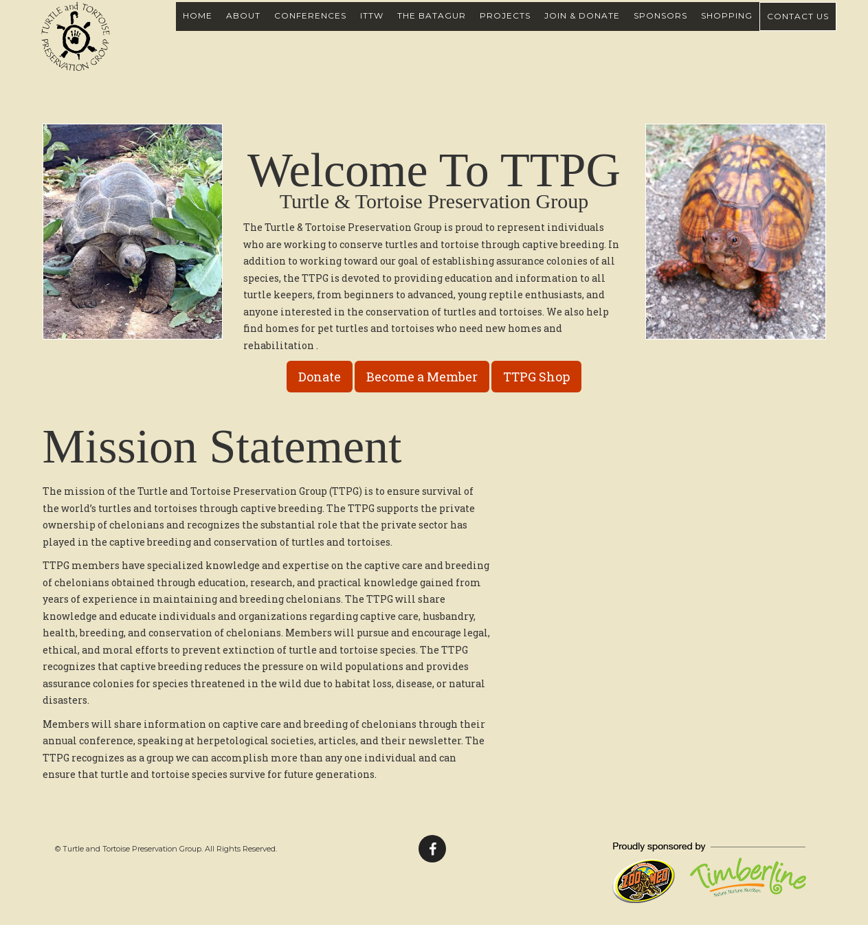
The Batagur (431, 30)
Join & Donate (582, 30)
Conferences (310, 30)
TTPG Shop (536, 376)
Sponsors (660, 30)
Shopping (727, 30)
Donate (319, 376)
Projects (505, 30)
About (243, 30)
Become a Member (422, 376)
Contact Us (798, 31)
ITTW (371, 30)
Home (197, 30)
